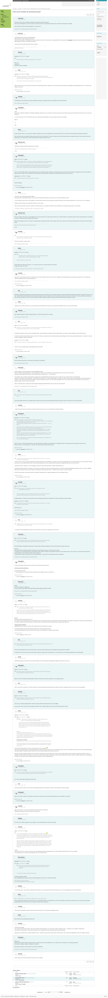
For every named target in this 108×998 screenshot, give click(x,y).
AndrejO (20, 52)
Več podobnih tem (16, 987)
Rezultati (23, 984)
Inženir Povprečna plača (20, 973)
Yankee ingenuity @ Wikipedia (20, 624)
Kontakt (27, 996)
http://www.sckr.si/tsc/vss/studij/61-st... (21, 568)
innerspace (20, 18)
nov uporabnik (99, 25)
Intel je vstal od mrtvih (20, 0)
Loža (20, 975)
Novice (2, 10)
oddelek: (52, 992)
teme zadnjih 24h (5, 16)
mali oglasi (4, 15)
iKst (19, 290)
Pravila (2, 996)
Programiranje (21, 979)
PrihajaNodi (21, 107)
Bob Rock (20, 33)
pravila (3, 25)
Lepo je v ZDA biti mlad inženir (22, 981)
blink (19, 70)
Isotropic (20, 405)
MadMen (20, 818)
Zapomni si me (100, 16)
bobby (19, 192)
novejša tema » (67, 992)
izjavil (28, 56)
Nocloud (16, 974)
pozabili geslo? (99, 26)
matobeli (20, 691)
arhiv (3, 12)
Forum (2, 14)
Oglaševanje (22, 996)
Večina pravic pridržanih (8, 996)
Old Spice (75, 977)
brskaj (3, 22)
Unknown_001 (21, 142)
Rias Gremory (21, 857)
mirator (74, 973)
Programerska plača (19, 977)
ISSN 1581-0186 (33, 996)
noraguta (20, 96)
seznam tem (99, 36)
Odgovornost (16, 996)
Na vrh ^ (105, 996)
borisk (19, 656)
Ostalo (2, 24)
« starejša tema (40, 992)
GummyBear (17, 978)
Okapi (19, 129)
